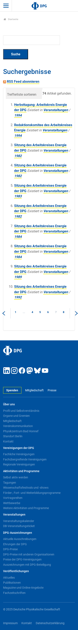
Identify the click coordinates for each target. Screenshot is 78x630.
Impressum (10, 623)
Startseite (11, 19)
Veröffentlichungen (16, 571)
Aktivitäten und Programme (21, 471)
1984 (18, 237)
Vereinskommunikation (18, 426)
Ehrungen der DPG (15, 544)
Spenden (12, 390)
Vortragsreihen (12, 497)
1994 (18, 115)
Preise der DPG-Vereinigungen (22, 559)
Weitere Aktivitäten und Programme (26, 508)
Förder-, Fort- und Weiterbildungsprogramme (32, 492)
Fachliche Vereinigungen (19, 454)
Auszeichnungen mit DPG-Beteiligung (27, 564)
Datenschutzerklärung (50, 623)
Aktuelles (9, 577)
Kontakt (8, 441)
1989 (18, 277)
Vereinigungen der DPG (18, 448)
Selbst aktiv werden (15, 477)
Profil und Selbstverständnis (21, 410)
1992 (18, 297)
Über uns (9, 404)
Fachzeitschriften (14, 593)
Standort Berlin (12, 436)
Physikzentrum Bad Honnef (20, 431)
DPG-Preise (10, 549)
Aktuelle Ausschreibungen (19, 539)
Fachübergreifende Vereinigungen (25, 459)
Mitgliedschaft (34, 390)
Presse (52, 390)
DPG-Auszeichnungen (17, 533)
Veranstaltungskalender (18, 521)
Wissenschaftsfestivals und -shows (25, 487)
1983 (18, 196)
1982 (18, 156)
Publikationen (12, 582)
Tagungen (9, 482)
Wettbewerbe (11, 503)
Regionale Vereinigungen (19, 464)
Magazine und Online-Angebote (23, 587)
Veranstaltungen (55, 110)
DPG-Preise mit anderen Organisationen (28, 554)
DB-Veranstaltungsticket (19, 526)
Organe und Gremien (16, 415)
